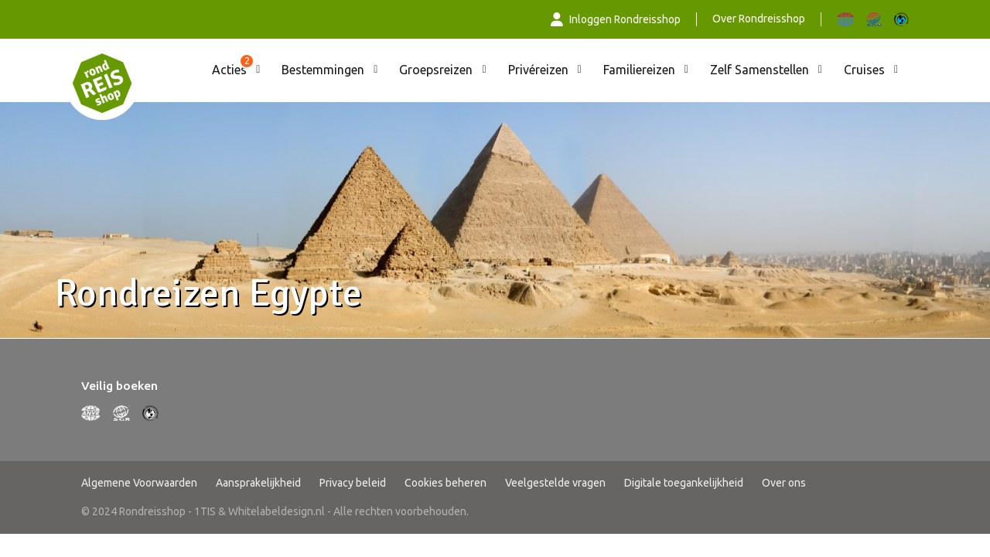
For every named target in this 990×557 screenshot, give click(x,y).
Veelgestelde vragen (555, 483)
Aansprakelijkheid (258, 483)
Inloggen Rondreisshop (616, 19)
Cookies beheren (445, 483)
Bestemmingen (323, 70)
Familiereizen (639, 70)
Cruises (864, 70)
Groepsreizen (436, 70)
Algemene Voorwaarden (139, 483)
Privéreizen (538, 70)
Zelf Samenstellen (759, 70)
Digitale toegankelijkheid (683, 483)
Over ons (784, 483)
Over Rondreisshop (758, 18)
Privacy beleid (352, 483)
